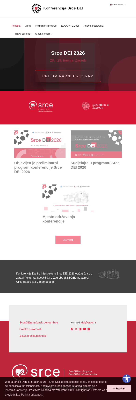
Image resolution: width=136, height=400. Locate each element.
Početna (16, 25)
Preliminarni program (46, 25)
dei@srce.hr (88, 322)
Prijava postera (22, 35)
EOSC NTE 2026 (70, 25)
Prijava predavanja (93, 25)
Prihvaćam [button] (119, 388)
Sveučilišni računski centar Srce (38, 322)
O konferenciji (43, 35)
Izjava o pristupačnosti (32, 335)
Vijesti (28, 25)
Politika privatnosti (30, 329)
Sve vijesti (68, 240)
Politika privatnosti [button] (32, 394)
